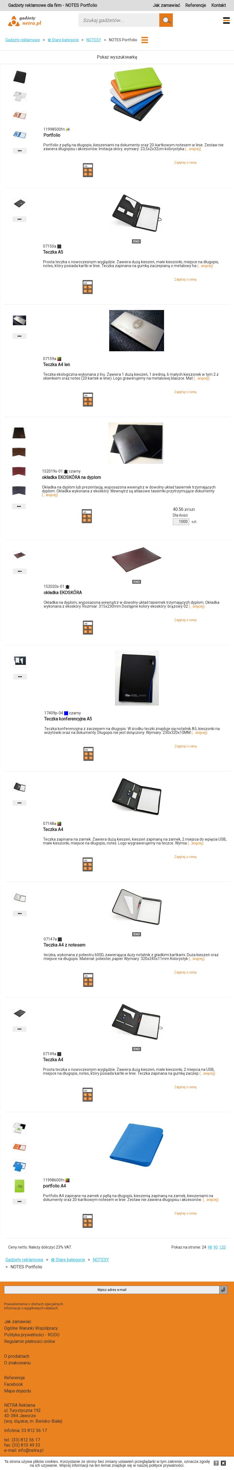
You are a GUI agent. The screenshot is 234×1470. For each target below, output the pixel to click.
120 (222, 1247)
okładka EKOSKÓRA (63, 592)
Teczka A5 (53, 252)
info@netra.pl (30, 1450)
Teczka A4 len (56, 364)
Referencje (195, 5)
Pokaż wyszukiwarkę (117, 57)
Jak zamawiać (166, 5)
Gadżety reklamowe (22, 40)
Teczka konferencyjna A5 (68, 719)
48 (210, 1247)
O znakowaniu (17, 1362)
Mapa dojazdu (17, 1391)
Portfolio (51, 135)
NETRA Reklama (19, 1405)
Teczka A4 (53, 829)
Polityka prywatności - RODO (32, 1334)
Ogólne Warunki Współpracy (31, 1328)
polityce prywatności (166, 1465)
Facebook (13, 1384)
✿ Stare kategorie (63, 40)
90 (215, 1247)
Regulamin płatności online (29, 1341)
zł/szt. (184, 509)
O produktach (16, 1356)
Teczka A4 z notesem (64, 945)
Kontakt (218, 5)
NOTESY (93, 40)
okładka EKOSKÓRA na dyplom (71, 477)
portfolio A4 (54, 1186)
